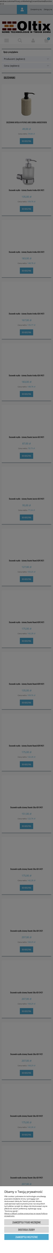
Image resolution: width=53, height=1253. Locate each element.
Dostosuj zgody (26, 1229)
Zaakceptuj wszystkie (26, 1237)
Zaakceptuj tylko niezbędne (26, 1222)
